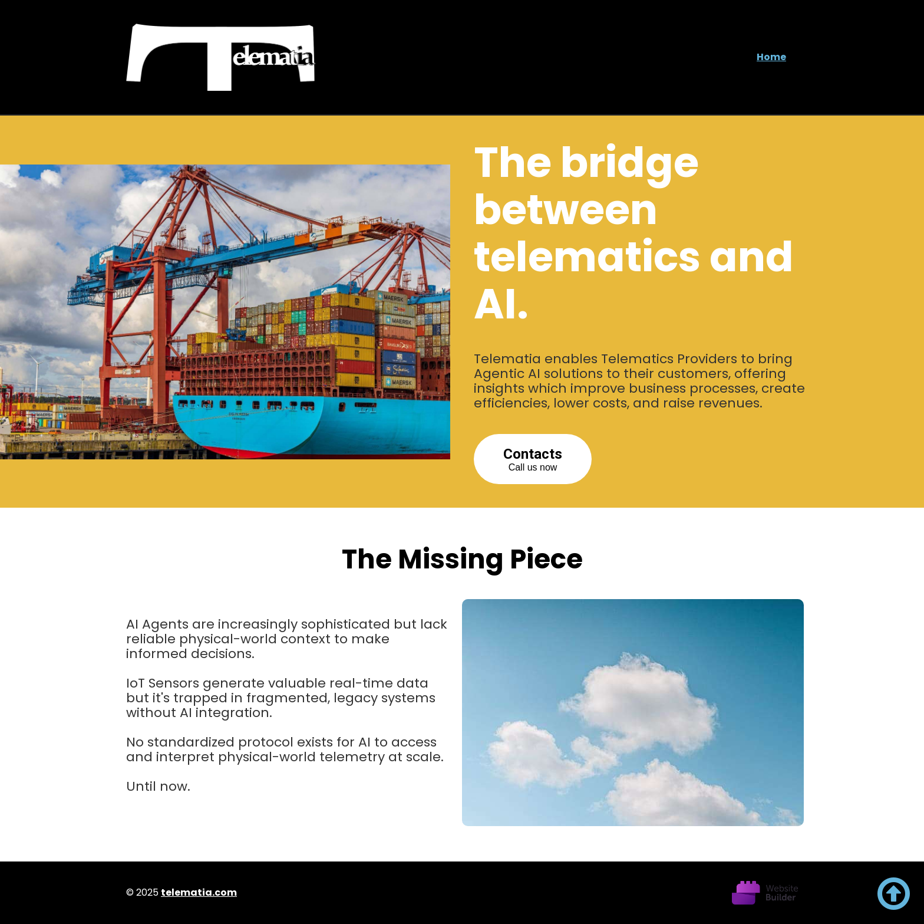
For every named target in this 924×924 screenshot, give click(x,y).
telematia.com (199, 892)
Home (771, 57)
